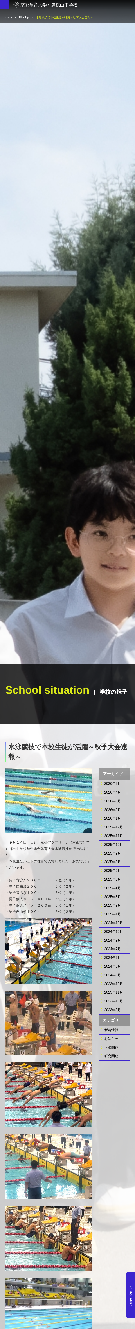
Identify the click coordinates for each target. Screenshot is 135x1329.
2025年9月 (112, 853)
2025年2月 (112, 905)
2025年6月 (112, 870)
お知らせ (111, 1039)
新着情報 (111, 1030)
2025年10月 (113, 844)
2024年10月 (113, 931)
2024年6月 (112, 957)
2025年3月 (112, 897)
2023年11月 (113, 992)
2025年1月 (112, 914)
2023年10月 (113, 1001)
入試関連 (111, 1047)
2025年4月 (112, 888)
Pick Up (24, 17)
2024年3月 (112, 975)
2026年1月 (112, 818)
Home (8, 17)
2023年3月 (112, 1010)
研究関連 (111, 1056)
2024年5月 (112, 966)
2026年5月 (112, 783)
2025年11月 (113, 836)
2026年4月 (112, 792)
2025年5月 (112, 879)
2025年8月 (112, 862)
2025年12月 (113, 827)
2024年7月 (112, 949)
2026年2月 (112, 810)
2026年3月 (112, 801)
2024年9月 (112, 940)
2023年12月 (113, 984)
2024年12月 (113, 923)
